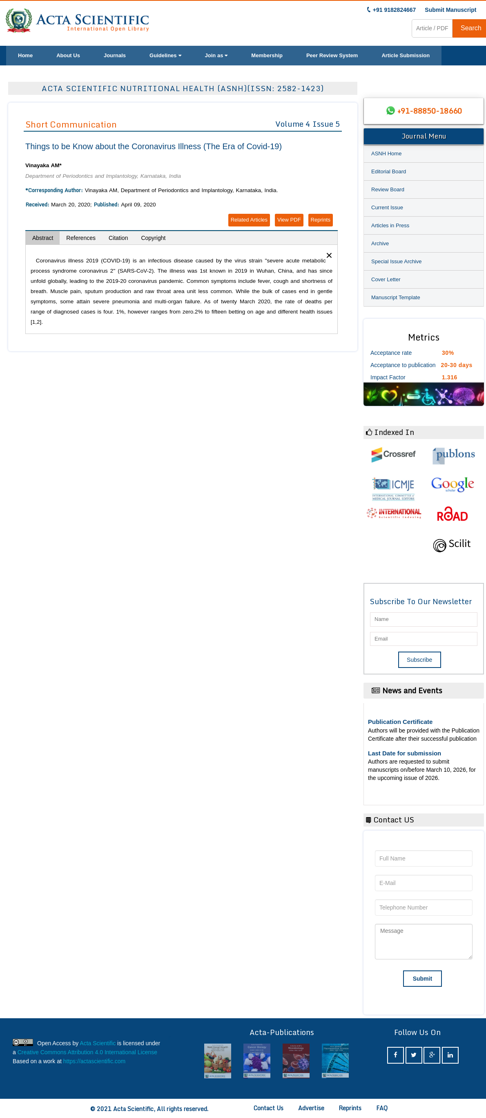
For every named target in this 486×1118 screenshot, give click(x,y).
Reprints (320, 220)
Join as (216, 55)
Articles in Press (390, 225)
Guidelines (165, 55)
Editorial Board (388, 171)
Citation (118, 238)
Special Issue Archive (396, 261)
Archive (380, 243)
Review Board (387, 189)
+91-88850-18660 (429, 111)
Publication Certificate (400, 721)
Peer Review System (332, 55)
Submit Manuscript (450, 10)
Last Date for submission (404, 753)
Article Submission (405, 55)
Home (25, 55)
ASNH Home (386, 153)
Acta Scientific (98, 1043)
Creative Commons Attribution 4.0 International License (87, 1052)
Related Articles (249, 220)
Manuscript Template (395, 297)
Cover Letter (386, 279)
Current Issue (387, 207)
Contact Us (268, 1108)
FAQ (382, 1108)
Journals (115, 55)
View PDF (289, 220)
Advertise (311, 1108)
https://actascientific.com (94, 1061)
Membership (267, 55)
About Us (68, 55)
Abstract (42, 238)
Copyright (153, 238)
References (81, 238)
